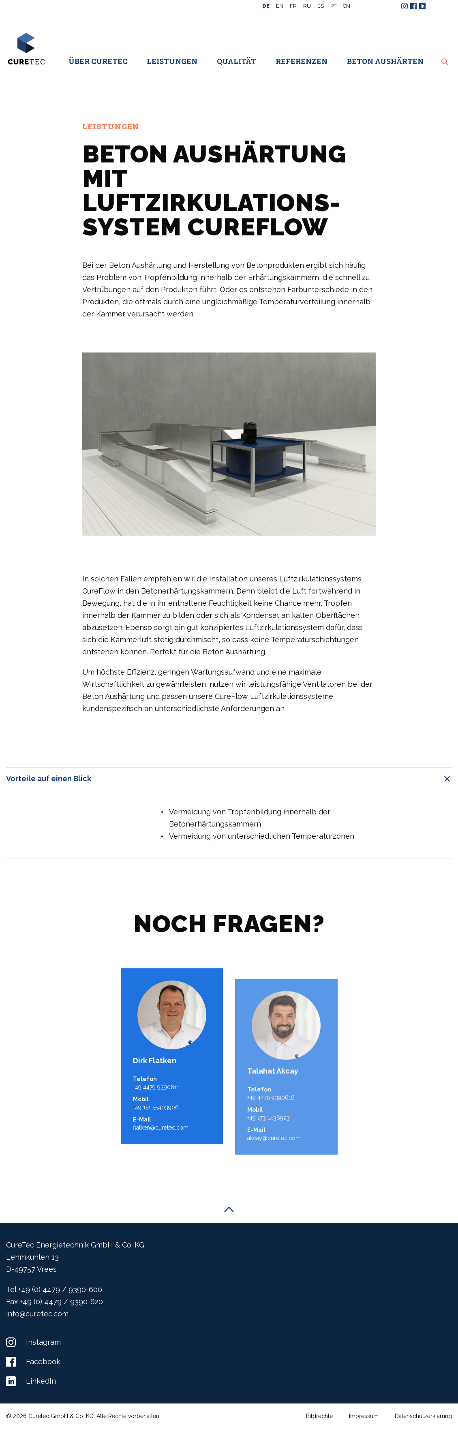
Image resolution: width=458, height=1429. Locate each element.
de (266, 6)
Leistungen (172, 61)
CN (346, 6)
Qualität (236, 61)
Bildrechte (319, 1416)
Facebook (33, 1361)
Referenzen (301, 61)
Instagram (33, 1342)
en (279, 6)
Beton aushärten (385, 61)
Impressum (364, 1416)
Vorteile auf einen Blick (229, 779)
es (320, 6)
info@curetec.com (37, 1313)
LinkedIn (31, 1381)
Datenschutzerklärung (423, 1416)
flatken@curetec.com (160, 1161)
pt (333, 6)
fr (293, 6)
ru (307, 6)
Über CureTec (97, 61)
